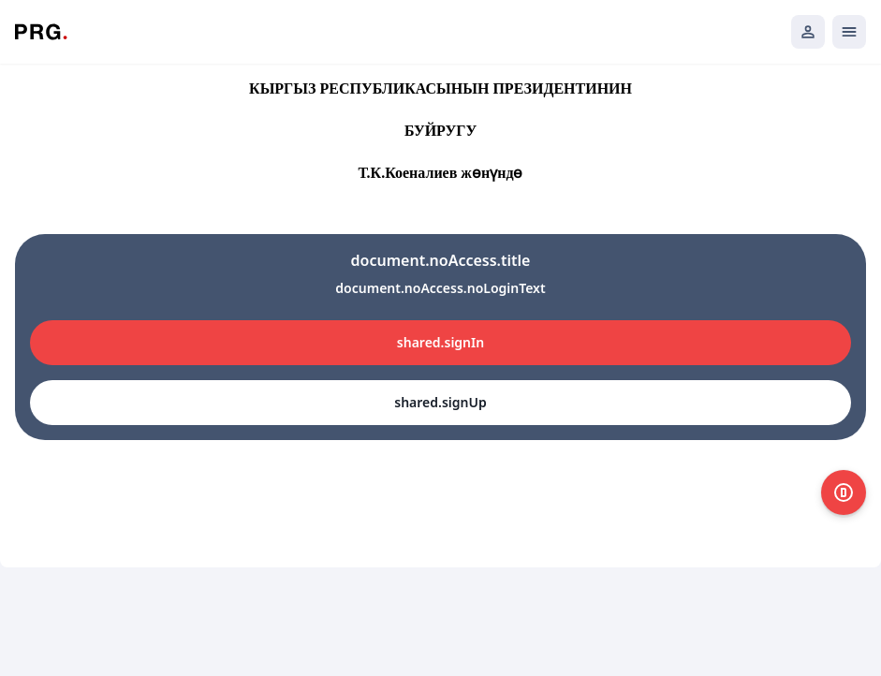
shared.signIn (440, 342)
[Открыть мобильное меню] (849, 32)
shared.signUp (440, 402)
